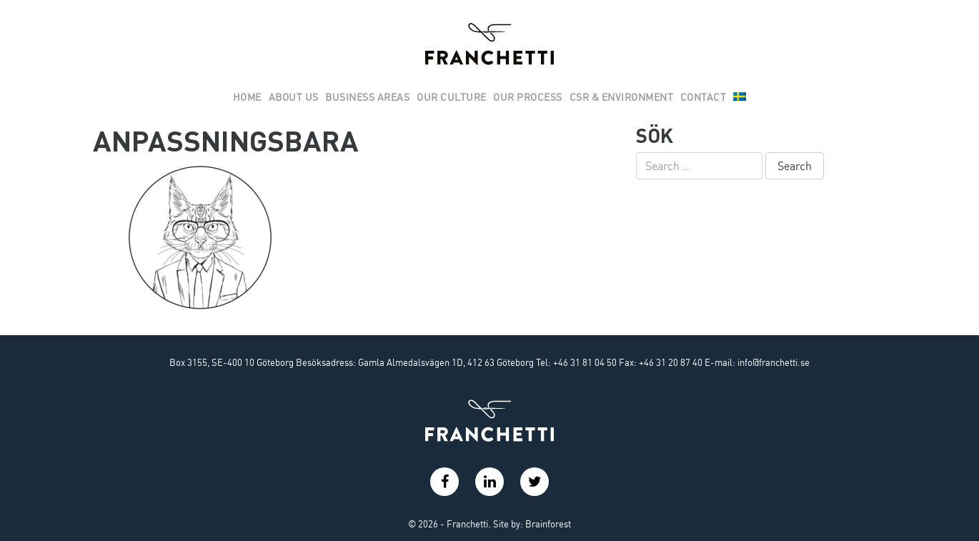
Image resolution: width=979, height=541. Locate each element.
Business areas (367, 97)
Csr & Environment (622, 97)
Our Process (527, 97)
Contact (703, 97)
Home (247, 97)
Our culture (452, 97)
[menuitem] (739, 98)
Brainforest (548, 524)
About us (294, 97)
